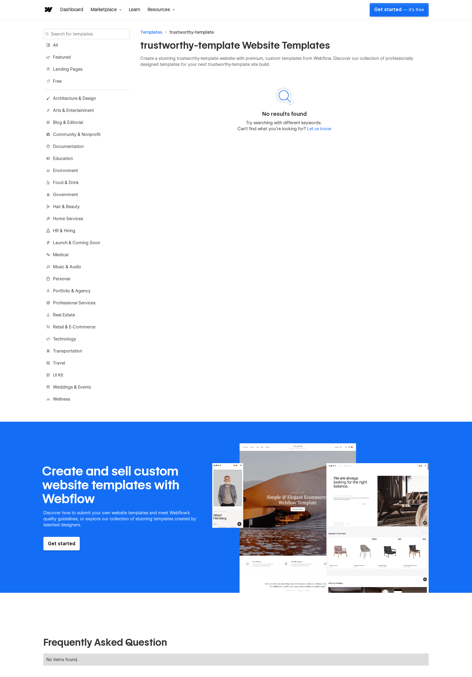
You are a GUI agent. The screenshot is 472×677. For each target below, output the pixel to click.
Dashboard (71, 9)
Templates (151, 32)
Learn (134, 9)
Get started (399, 9)
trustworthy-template (191, 32)
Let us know (318, 128)
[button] (106, 9)
